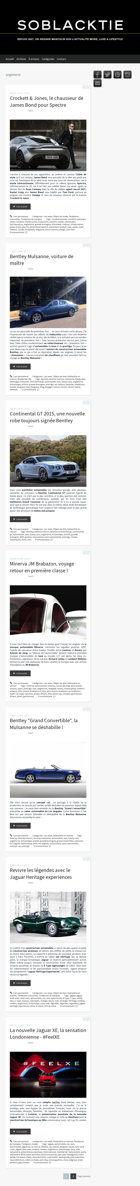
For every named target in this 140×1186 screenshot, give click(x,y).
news (24, 539)
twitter (56, 1102)
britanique (56, 224)
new (29, 539)
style (81, 227)
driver (19, 696)
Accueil (10, 59)
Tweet (30, 110)
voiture (13, 688)
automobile (50, 381)
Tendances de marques (31, 219)
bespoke (70, 384)
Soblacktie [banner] (70, 27)
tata (42, 1003)
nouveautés (15, 539)
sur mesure (60, 384)
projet (37, 693)
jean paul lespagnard (67, 1154)
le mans (39, 1006)
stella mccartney (49, 1154)
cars (70, 381)
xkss (12, 1000)
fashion (13, 229)
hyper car (14, 693)
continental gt (37, 381)
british (25, 384)
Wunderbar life (24, 379)
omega (62, 229)
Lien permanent (19, 216)
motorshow (38, 537)
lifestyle (14, 389)
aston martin (51, 229)
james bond (15, 227)
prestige (50, 384)
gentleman (28, 696)
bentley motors (56, 379)
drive (32, 1006)
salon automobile (52, 537)
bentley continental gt (61, 531)
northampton (16, 224)
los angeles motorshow (21, 843)
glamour (38, 1152)
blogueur (35, 387)
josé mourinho (77, 1157)
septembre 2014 (17, 1154)
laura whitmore (17, 1159)
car (43, 998)
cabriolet (78, 840)
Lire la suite (21, 206)
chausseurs (43, 221)
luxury (64, 381)
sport (20, 688)
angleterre (29, 224)
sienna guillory (55, 1159)
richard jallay (70, 688)
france (57, 387)
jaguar (73, 995)
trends (21, 229)
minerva (30, 685)
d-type (66, 998)
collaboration (76, 224)
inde (47, 1003)
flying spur (80, 379)
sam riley (43, 1159)
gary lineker (24, 1162)
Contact (61, 59)
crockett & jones (59, 219)
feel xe (37, 1146)
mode (75, 227)
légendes (54, 1003)
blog (42, 387)
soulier (61, 221)
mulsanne (69, 379)
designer (64, 1146)
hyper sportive (26, 693)
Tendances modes (29, 1144)
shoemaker (70, 221)
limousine (24, 381)
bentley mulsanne (42, 838)
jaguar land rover (23, 1149)
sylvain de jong (63, 685)
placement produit (58, 227)
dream (44, 693)
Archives (21, 59)
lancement (15, 1152)
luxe (69, 227)
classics (25, 1000)
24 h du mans (50, 1006)
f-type (73, 998)
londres (81, 1000)
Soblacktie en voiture (63, 835)
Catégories (48, 59)
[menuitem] (11, 59)
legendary (73, 1003)
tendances (30, 229)
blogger (49, 387)
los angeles (43, 843)
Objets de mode (60, 216)
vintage (43, 1000)
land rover (24, 998)
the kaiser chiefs (24, 1157)
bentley (44, 379)
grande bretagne (43, 224)
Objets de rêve (59, 376)
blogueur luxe (23, 387)
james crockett (17, 221)
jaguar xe (26, 1146)
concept (66, 693)
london (13, 1003)
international (49, 1152)
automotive (56, 998)
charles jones (31, 221)
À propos (34, 59)
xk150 (79, 998)
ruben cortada (31, 1159)
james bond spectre (39, 227)
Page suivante (84, 1176)
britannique (15, 384)
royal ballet (52, 1157)
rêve (50, 693)
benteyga (14, 381)
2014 (35, 843)
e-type (18, 1000)
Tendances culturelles (28, 995)
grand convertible (65, 840)
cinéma (65, 224)
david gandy (64, 1157)
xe (32, 1146)
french (64, 387)
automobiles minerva (45, 685)
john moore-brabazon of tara (32, 691)
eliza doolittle (39, 1157)
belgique (52, 688)
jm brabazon (74, 691)
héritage (73, 1000)
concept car (15, 846)
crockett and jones (76, 219)
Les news (48, 216)
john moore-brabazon (57, 691)
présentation (27, 1152)
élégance (40, 229)
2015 (22, 537)
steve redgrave (70, 1159)
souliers (53, 221)
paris (83, 1152)
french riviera (74, 387)
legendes (64, 1003)
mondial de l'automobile (68, 1152)
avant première (33, 1154)
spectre (25, 227)
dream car (57, 693)
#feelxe (44, 1146)
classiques (34, 1000)
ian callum (54, 1146)
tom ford (70, 229)
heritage (64, 1000)
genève (28, 537)
